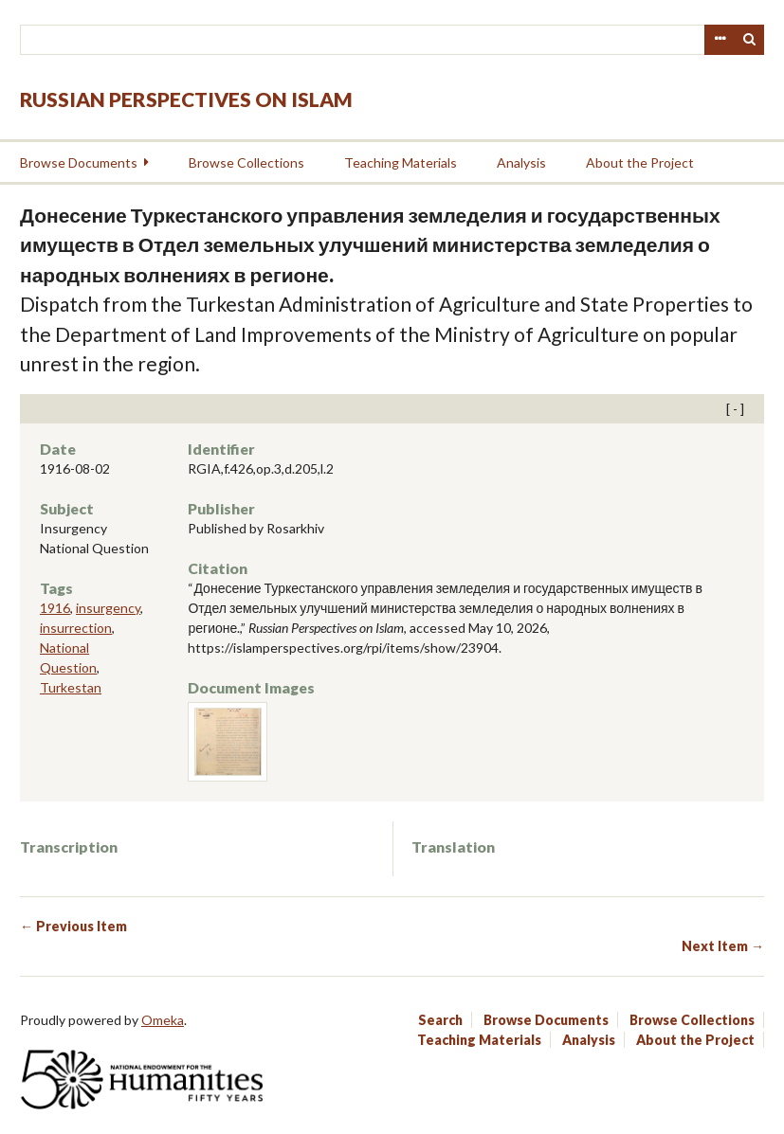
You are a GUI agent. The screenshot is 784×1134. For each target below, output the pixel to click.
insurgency (108, 608)
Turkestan (70, 687)
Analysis (521, 162)
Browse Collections (246, 162)
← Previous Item (73, 926)
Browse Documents (78, 162)
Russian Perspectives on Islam (186, 99)
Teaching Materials (400, 162)
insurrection (76, 628)
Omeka (162, 1020)
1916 (55, 608)
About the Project (640, 162)
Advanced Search (719, 40)
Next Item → (723, 946)
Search (750, 40)
